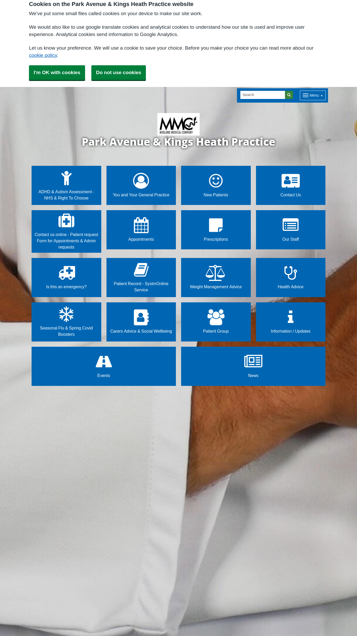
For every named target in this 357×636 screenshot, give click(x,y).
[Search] (262, 95)
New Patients (216, 185)
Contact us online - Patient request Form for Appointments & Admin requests (66, 231)
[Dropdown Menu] (313, 95)
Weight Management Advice (216, 277)
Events (103, 366)
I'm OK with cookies (57, 72)
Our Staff (290, 229)
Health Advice (291, 277)
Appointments (141, 229)
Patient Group (216, 321)
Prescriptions (216, 229)
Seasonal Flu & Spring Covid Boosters (66, 322)
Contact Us (290, 185)
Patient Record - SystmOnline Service (141, 277)
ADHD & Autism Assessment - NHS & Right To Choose (66, 185)
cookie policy (43, 55)
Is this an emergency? (66, 277)
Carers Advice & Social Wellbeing (141, 321)
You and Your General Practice (141, 185)
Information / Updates (291, 321)
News (253, 366)
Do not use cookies (118, 72)
